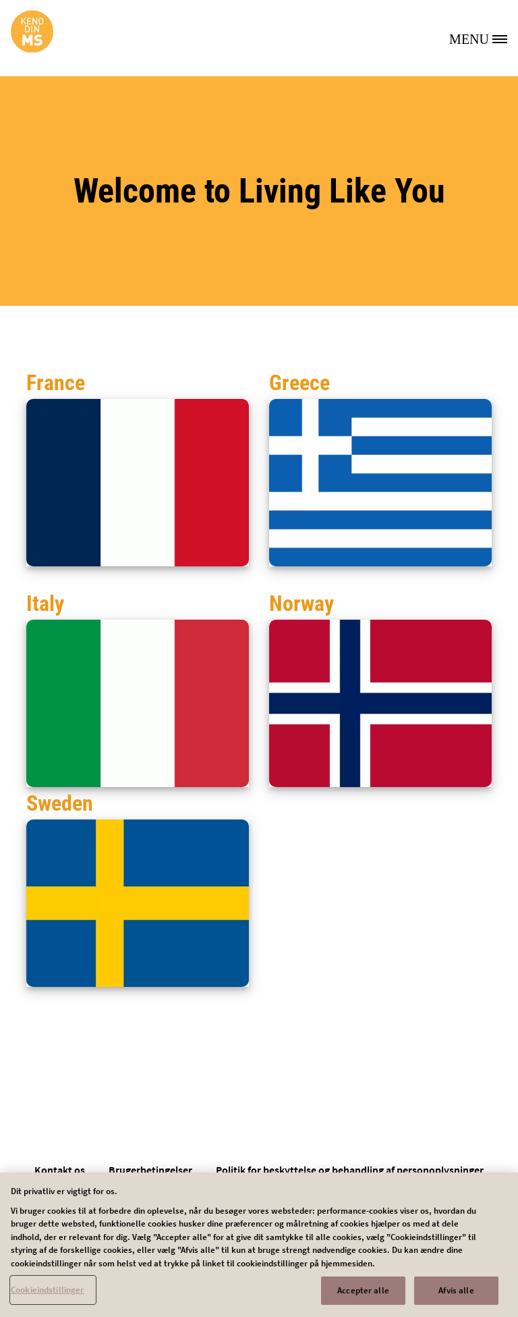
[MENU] (483, 37)
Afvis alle (455, 1295)
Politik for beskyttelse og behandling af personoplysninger (350, 1170)
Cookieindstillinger (47, 1294)
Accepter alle (363, 1295)
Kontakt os (59, 1170)
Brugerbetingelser (150, 1170)
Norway (301, 603)
